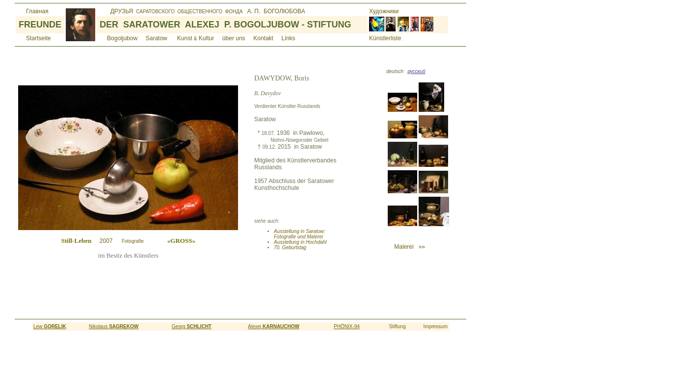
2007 (144, 240)
